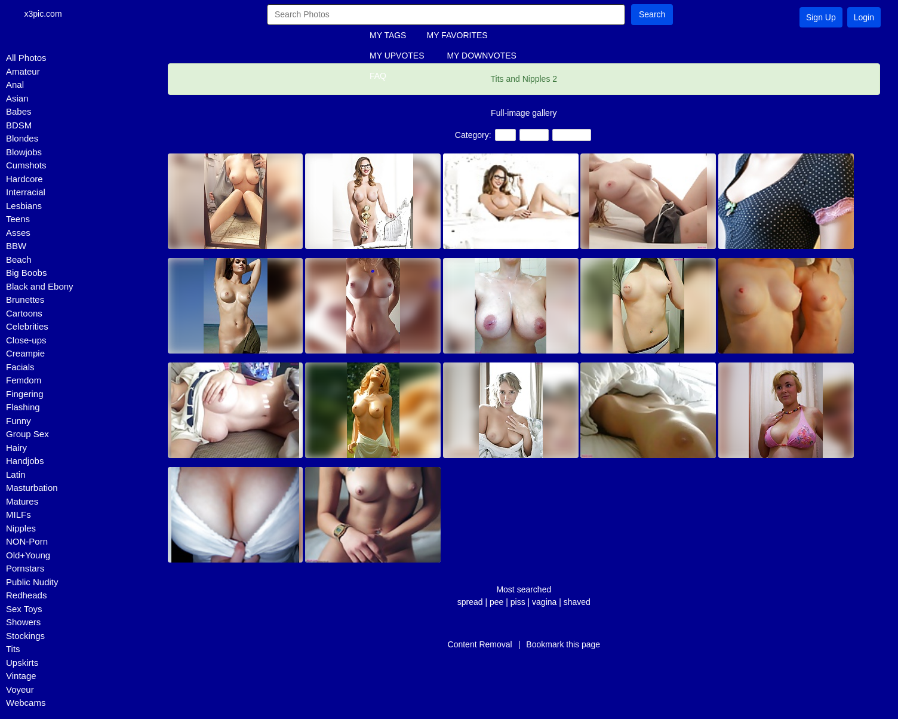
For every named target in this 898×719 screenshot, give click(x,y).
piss (517, 602)
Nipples (21, 528)
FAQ (378, 76)
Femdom (23, 380)
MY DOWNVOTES (481, 55)
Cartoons (24, 313)
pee (496, 602)
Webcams (25, 703)
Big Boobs (26, 273)
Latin (16, 474)
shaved (577, 602)
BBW (16, 246)
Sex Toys (24, 609)
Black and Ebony (39, 286)
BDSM (19, 125)
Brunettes (25, 299)
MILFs (18, 514)
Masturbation (32, 488)
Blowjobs (24, 152)
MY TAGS (388, 35)
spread (470, 602)
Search (652, 14)
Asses (18, 233)
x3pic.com (48, 14)
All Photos (26, 58)
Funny (18, 421)
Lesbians (24, 206)
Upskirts (22, 662)
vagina (544, 602)
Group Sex (27, 434)
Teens (18, 219)
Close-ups (26, 340)
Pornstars (25, 568)
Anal (15, 84)
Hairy (16, 448)
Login (864, 17)
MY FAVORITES (456, 35)
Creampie (25, 353)
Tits (13, 649)
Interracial (25, 192)
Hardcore (24, 179)
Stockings (25, 636)
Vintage (21, 676)
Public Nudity (32, 582)
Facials (20, 367)
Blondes (22, 138)
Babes (19, 111)
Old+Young (28, 555)
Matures (22, 501)
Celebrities (27, 326)
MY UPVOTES (397, 55)
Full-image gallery (523, 113)
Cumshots (26, 165)
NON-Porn (27, 541)
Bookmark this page (563, 644)
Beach (19, 259)
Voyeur (20, 689)
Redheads (26, 595)
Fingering (25, 394)
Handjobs (25, 461)
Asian (17, 98)
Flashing (23, 407)
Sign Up (821, 17)
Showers (23, 622)
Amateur (23, 71)
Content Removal (480, 644)
